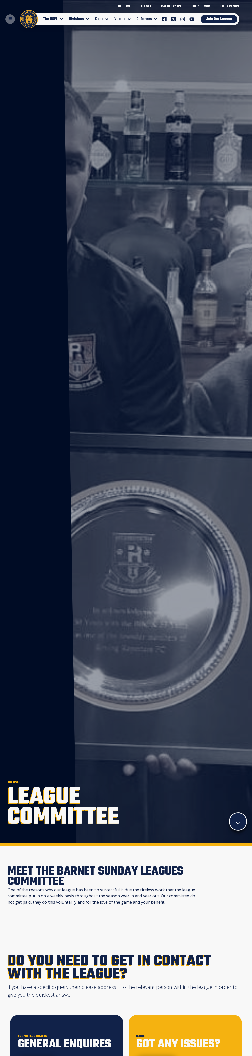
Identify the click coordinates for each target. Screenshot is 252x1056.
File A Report (229, 6)
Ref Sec (145, 6)
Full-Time (124, 6)
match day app (171, 6)
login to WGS (201, 6)
